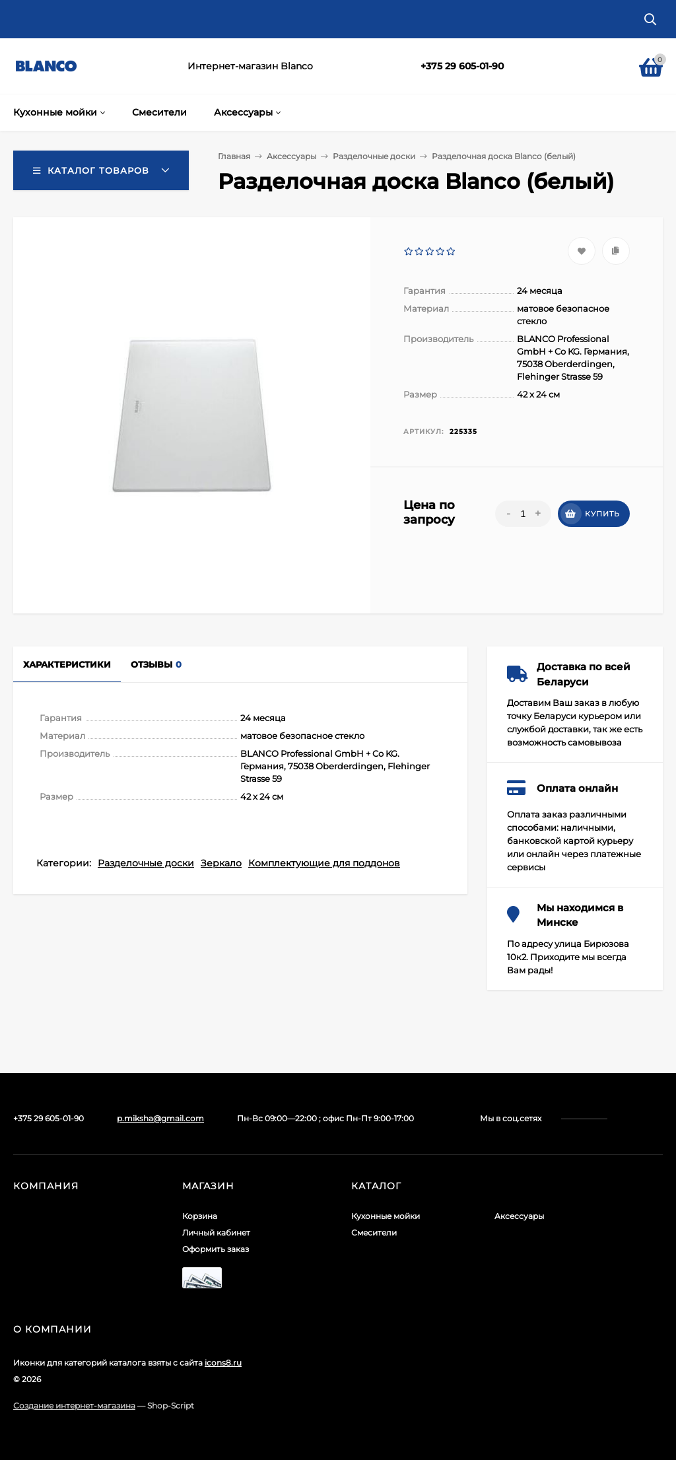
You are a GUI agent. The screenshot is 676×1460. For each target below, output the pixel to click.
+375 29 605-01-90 (462, 66)
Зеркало (221, 863)
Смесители (374, 1232)
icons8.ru (223, 1363)
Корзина (199, 1216)
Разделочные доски (146, 863)
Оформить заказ (215, 1249)
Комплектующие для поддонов (324, 863)
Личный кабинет (216, 1232)
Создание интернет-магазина (74, 1405)
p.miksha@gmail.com (160, 1118)
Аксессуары (519, 1216)
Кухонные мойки (385, 1216)
